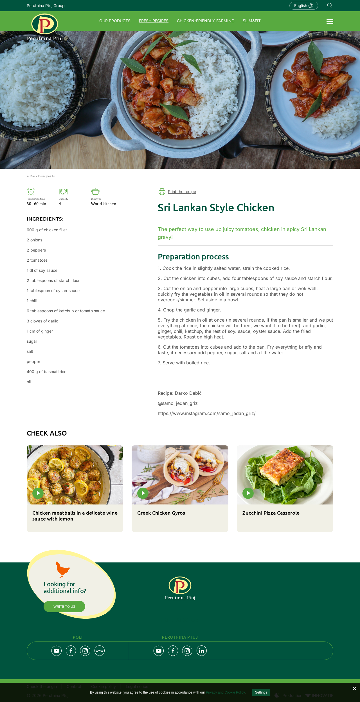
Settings (261, 692)
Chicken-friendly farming (205, 20)
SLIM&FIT (252, 20)
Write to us (64, 606)
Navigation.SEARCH (330, 5)
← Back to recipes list (41, 176)
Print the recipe (182, 191)
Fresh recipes (153, 20)
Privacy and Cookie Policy (225, 692)
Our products (114, 20)
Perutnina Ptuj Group (46, 5)
